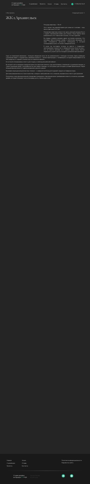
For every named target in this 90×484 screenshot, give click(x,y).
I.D (21, 5)
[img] (72, 4)
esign (23, 5)
